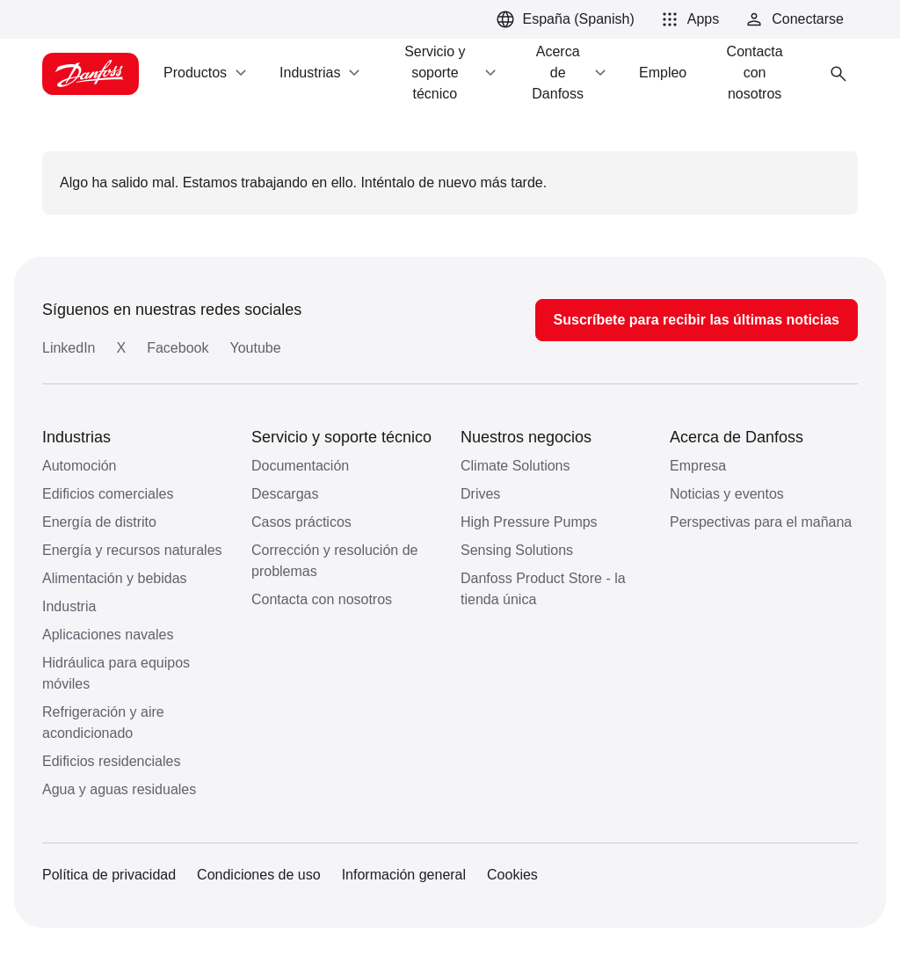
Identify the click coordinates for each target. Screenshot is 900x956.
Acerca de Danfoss (736, 437)
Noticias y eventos (727, 493)
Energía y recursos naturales (132, 550)
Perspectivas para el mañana (761, 521)
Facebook (177, 347)
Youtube (254, 347)
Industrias (76, 437)
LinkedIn (69, 347)
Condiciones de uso (259, 874)
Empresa (698, 465)
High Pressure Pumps (529, 521)
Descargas (284, 493)
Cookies (512, 874)
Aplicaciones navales (107, 634)
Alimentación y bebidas (114, 578)
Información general (404, 874)
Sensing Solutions (517, 550)
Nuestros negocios (526, 437)
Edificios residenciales (111, 761)
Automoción (79, 465)
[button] (687, 19)
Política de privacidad (109, 874)
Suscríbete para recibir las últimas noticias (696, 319)
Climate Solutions (515, 465)
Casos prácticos (301, 521)
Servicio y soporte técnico (341, 437)
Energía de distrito (99, 521)
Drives (480, 493)
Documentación (300, 465)
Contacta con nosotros (321, 599)
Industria (69, 606)
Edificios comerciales (107, 493)
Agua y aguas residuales (119, 789)
